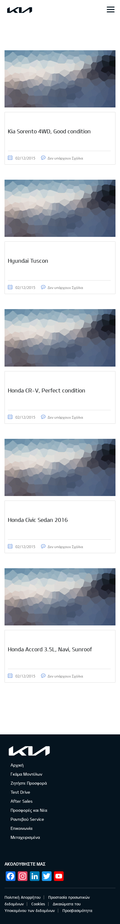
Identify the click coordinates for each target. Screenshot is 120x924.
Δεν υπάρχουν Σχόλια (65, 158)
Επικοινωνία (21, 828)
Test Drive (20, 792)
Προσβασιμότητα (77, 910)
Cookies (38, 903)
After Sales (22, 801)
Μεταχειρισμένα (25, 837)
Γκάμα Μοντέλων (26, 774)
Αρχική (17, 764)
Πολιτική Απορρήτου (23, 897)
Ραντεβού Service (27, 819)
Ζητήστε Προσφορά (29, 783)
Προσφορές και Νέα (29, 810)
